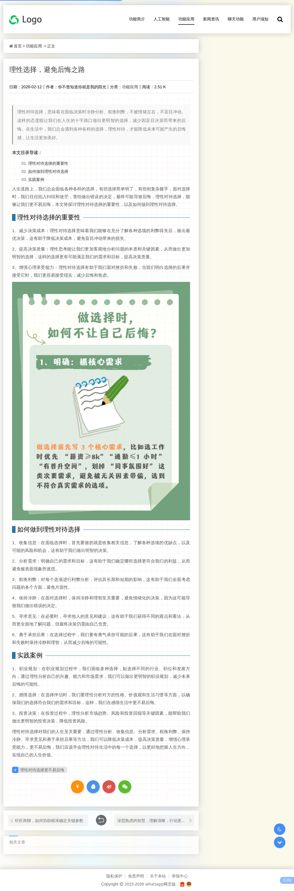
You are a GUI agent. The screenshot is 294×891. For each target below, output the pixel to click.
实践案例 (36, 179)
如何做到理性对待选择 (48, 171)
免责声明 (136, 876)
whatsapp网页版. (161, 884)
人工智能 (162, 19)
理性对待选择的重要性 (48, 163)
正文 (51, 46)
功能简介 (137, 19)
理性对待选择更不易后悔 (42, 770)
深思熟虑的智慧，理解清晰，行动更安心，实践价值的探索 (156, 817)
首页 (18, 46)
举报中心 (180, 876)
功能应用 (186, 19)
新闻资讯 (211, 19)
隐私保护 (114, 876)
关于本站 (158, 876)
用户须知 (260, 19)
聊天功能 (236, 19)
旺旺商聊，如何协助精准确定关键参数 (49, 817)
